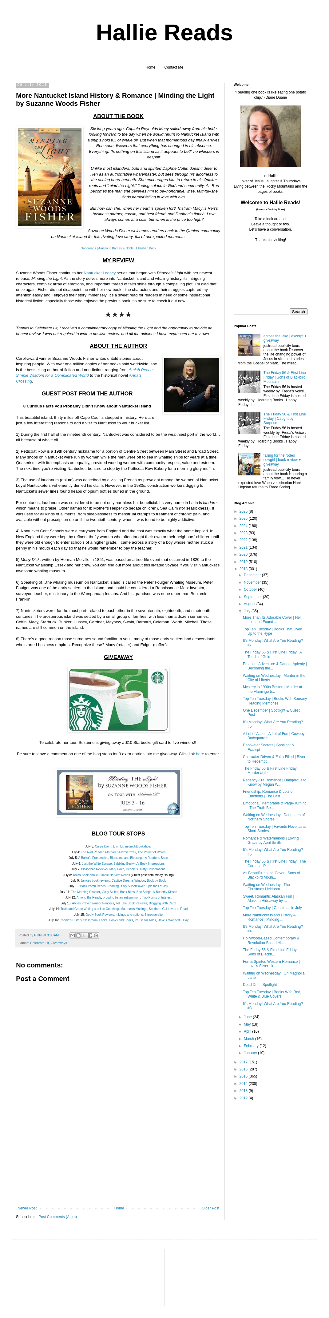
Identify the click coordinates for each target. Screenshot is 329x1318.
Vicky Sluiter (110, 892)
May (248, 1024)
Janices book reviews (95, 880)
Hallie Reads (164, 32)
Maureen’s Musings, (134, 909)
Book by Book (156, 880)
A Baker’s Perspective (93, 857)
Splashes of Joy (157, 886)
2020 (244, 554)
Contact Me (173, 67)
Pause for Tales (145, 920)
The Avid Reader (92, 852)
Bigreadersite (154, 914)
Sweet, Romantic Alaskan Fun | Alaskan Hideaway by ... (268, 898)
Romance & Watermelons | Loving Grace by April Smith (271, 840)
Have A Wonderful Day (173, 920)
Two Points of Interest (157, 897)
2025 (244, 518)
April (248, 1031)
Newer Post (27, 1208)
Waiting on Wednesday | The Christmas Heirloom (266, 887)
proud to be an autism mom (122, 897)
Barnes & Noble (122, 248)
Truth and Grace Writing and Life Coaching (90, 909)
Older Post (210, 1208)
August (250, 604)
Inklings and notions (129, 914)
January (251, 1053)
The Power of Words (152, 852)
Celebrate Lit (39, 943)
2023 (244, 533)
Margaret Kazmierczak (120, 852)
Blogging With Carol (162, 903)
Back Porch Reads (93, 886)
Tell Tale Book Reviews (131, 903)
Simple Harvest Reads (114, 875)
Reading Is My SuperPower (126, 886)
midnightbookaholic (138, 846)
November (253, 582)
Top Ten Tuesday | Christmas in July (272, 908)
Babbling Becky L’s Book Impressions (138, 863)
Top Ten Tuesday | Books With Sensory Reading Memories (275, 701)
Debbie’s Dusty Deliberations (145, 869)
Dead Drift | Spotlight (260, 985)
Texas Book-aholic (85, 875)
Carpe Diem (103, 846)
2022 (244, 540)
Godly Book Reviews (99, 914)
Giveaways (59, 943)
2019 (244, 562)
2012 (244, 1098)
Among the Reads (89, 897)
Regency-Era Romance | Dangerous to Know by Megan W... (275, 782)
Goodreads (88, 248)
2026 (244, 511)
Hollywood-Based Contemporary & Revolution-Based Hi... (271, 940)
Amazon (104, 248)
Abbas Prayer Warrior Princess (93, 903)
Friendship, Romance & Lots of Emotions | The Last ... (268, 793)
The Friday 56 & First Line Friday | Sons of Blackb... (271, 952)
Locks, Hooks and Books (116, 920)
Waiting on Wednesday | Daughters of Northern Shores (274, 817)
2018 (244, 569)
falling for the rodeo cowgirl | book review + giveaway (282, 459)
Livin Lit (118, 846)
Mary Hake (116, 869)
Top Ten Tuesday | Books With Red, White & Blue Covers (272, 994)
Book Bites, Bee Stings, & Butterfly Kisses (148, 892)
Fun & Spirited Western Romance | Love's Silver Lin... (271, 963)
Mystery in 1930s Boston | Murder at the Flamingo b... (272, 689)
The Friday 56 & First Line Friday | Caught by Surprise (285, 418)
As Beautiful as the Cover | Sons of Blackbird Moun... (271, 875)
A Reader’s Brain (156, 857)
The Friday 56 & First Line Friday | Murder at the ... (271, 770)
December (253, 575)
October (251, 589)
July (248, 611)
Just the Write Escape (97, 863)
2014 (244, 1084)
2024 (244, 526)
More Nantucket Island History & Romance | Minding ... (269, 917)
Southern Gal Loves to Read (168, 909)
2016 (244, 1069)
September (253, 597)
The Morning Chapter (85, 892)
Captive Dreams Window (128, 880)
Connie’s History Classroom (78, 920)
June (248, 1017)
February (252, 1046)
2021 (244, 547)
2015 (244, 1076)
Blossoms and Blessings (126, 857)
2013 (244, 1091)
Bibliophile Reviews (94, 869)
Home (150, 67)
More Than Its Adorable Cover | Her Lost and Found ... (272, 619)
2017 (244, 1062)
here (200, 754)
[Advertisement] (118, 1159)
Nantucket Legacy (100, 273)
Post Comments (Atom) (57, 1217)
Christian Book (146, 248)
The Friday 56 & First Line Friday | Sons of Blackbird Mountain (285, 377)
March (249, 1039)
